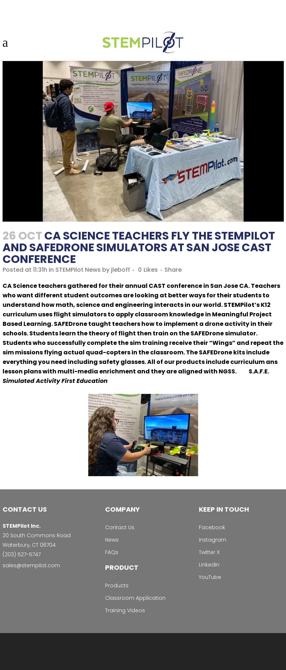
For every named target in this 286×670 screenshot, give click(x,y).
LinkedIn (209, 564)
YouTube (210, 577)
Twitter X (209, 552)
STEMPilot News (78, 270)
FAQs (111, 552)
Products (117, 585)
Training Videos (125, 610)
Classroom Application (135, 598)
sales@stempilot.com (31, 565)
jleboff (120, 270)
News (112, 539)
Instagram (212, 539)
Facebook (212, 527)
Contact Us (119, 527)
